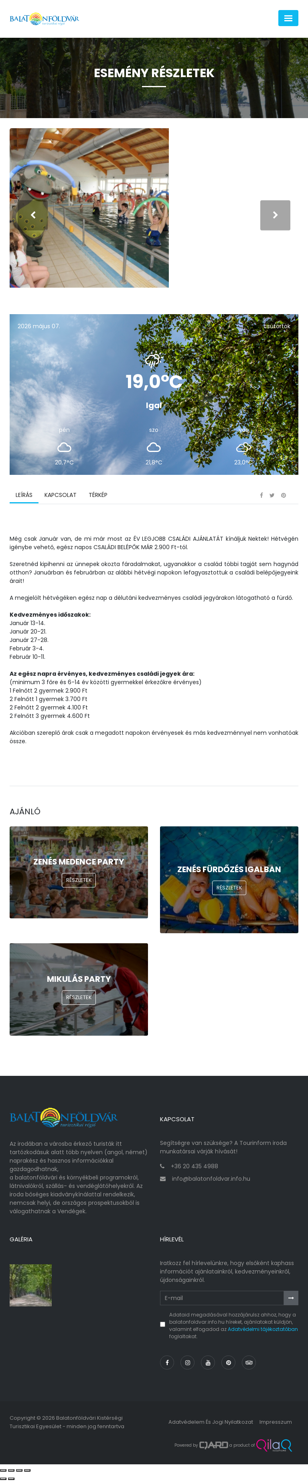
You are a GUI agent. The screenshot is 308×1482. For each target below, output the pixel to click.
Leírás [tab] (24, 496)
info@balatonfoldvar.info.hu (211, 1180)
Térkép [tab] (98, 496)
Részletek (79, 881)
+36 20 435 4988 (194, 1167)
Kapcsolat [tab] (61, 496)
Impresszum (275, 1423)
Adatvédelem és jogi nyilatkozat (210, 1423)
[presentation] (33, 215)
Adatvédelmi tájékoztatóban (263, 1330)
